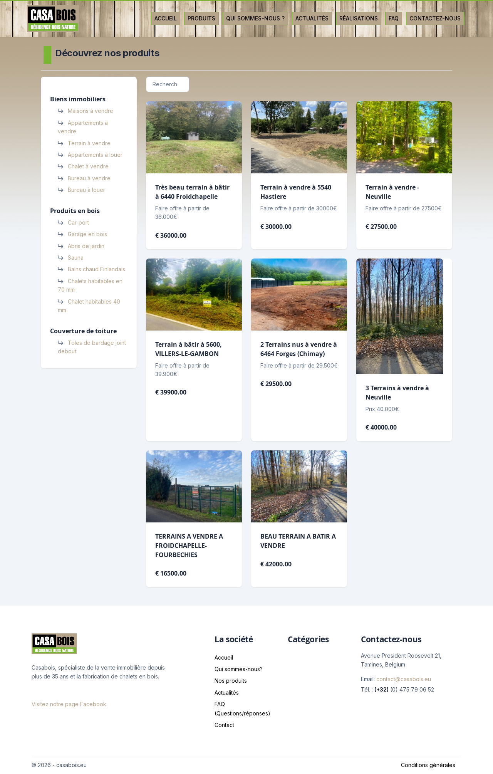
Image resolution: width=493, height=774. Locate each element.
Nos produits (231, 680)
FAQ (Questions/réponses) (242, 709)
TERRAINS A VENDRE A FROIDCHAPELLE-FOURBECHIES (189, 545)
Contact (224, 725)
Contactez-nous (435, 18)
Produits (201, 18)
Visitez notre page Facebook (69, 704)
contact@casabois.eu (403, 679)
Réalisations (358, 18)
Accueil (165, 18)
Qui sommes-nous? (239, 669)
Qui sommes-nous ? (255, 18)
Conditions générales (428, 765)
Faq (394, 18)
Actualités (312, 18)
